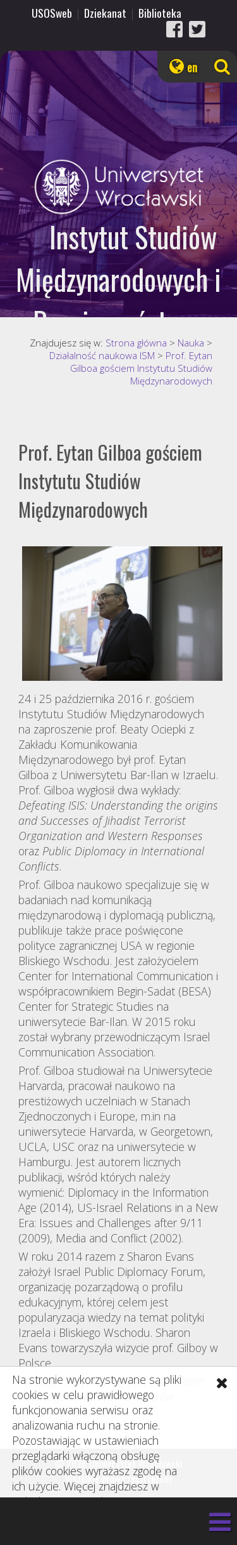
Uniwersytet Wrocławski (118, 187)
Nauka (191, 342)
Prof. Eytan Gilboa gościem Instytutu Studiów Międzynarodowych (141, 368)
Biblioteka (159, 12)
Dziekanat (105, 12)
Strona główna (136, 342)
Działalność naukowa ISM (102, 355)
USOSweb (52, 12)
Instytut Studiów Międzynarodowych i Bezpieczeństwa (118, 279)
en (192, 67)
